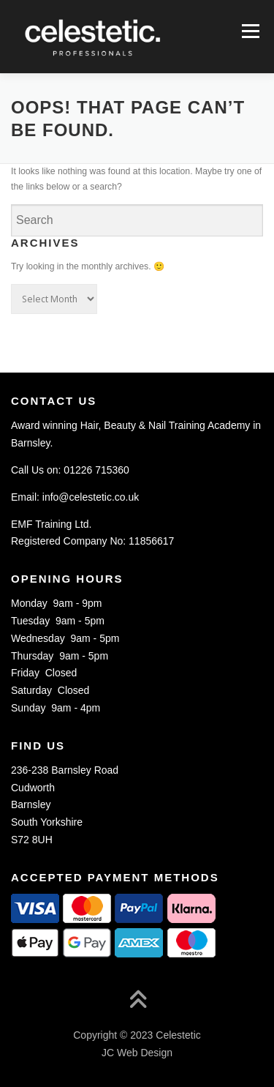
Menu (248, 31)
